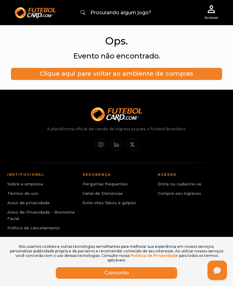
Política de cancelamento (33, 227)
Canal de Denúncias (103, 193)
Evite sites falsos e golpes (109, 202)
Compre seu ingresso (179, 193)
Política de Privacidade (154, 255)
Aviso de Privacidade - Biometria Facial (41, 215)
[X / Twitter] (132, 144)
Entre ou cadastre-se (179, 183)
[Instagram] (101, 144)
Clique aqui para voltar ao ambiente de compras (116, 73)
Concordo (116, 273)
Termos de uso (22, 193)
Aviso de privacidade (28, 202)
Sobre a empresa (25, 183)
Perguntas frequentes (105, 183)
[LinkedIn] (116, 144)
